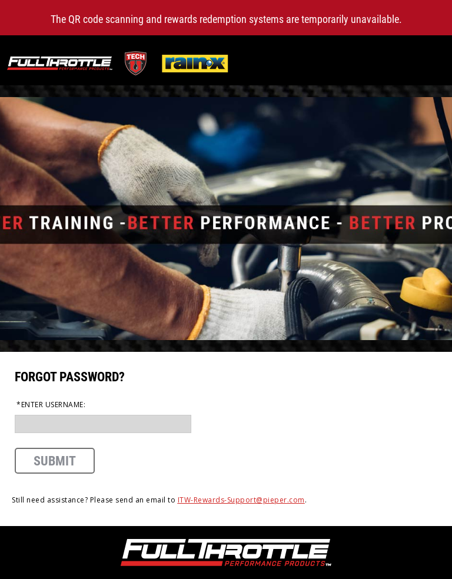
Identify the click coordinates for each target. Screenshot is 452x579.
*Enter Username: (50, 405)
